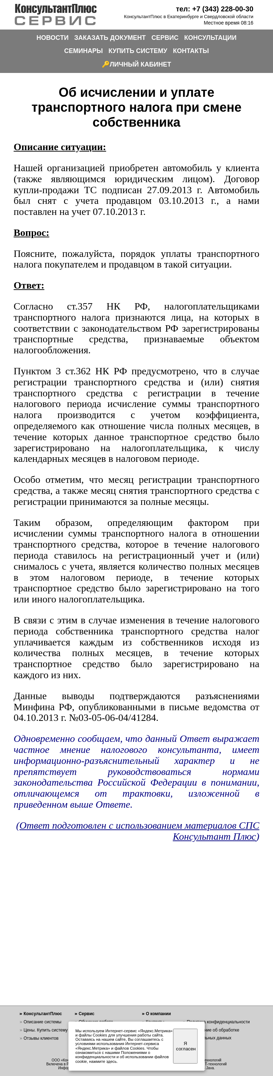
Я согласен (186, 1046)
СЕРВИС (165, 37)
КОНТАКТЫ (191, 50)
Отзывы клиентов (40, 1038)
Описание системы (42, 1021)
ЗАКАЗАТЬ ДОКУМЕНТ (110, 37)
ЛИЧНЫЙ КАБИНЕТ (140, 64)
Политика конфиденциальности (218, 1021)
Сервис (86, 1013)
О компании (158, 1013)
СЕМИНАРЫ (83, 50)
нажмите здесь (102, 1061)
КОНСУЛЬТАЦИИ (210, 37)
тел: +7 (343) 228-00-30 (214, 9)
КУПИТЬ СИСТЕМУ (138, 50)
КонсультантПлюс (42, 1013)
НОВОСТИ (53, 37)
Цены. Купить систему (45, 1030)
